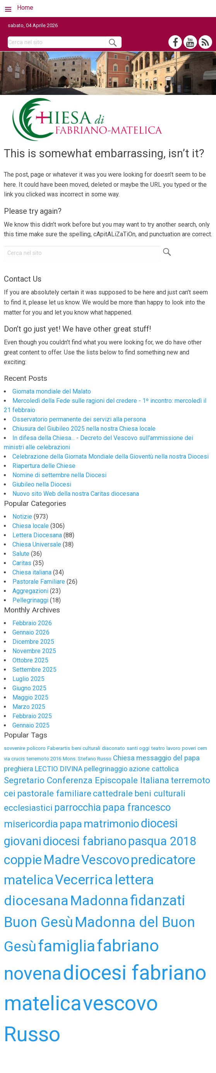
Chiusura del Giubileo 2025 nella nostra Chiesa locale (84, 428)
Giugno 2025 (29, 688)
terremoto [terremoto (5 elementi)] (190, 780)
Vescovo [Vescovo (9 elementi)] (105, 859)
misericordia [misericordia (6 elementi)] (31, 824)
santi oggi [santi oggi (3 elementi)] (138, 748)
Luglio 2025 (28, 679)
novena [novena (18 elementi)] (33, 973)
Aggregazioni (30, 591)
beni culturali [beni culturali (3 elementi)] (86, 748)
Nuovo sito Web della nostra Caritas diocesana (75, 493)
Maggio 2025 (30, 697)
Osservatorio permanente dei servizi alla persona (79, 419)
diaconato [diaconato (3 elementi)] (113, 748)
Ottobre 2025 (30, 660)
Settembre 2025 (34, 669)
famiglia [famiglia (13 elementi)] (66, 946)
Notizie (22, 516)
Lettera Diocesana (37, 535)
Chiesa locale (30, 526)
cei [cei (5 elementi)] (9, 793)
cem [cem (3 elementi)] (202, 748)
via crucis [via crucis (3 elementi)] (14, 759)
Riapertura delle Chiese (43, 465)
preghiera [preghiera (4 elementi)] (18, 769)
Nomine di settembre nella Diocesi (59, 475)
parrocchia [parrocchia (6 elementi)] (77, 807)
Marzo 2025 (28, 706)
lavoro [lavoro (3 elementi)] (173, 748)
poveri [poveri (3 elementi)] (189, 748)
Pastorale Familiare (38, 581)
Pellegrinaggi (30, 600)
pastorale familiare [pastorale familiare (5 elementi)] (54, 793)
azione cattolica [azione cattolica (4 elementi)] (154, 769)
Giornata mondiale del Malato (51, 391)
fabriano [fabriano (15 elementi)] (128, 945)
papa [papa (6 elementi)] (71, 824)
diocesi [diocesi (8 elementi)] (159, 823)
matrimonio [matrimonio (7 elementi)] (111, 823)
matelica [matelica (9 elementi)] (28, 879)
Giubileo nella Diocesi (41, 484)
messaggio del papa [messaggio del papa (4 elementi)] (168, 758)
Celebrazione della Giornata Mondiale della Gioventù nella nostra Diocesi (110, 456)
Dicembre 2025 (33, 641)
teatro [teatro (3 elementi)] (158, 748)
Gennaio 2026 (31, 632)
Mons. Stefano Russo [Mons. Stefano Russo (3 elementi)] (87, 759)
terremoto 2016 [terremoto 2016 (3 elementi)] (43, 759)
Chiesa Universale (36, 544)
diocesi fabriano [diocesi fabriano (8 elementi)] (85, 841)
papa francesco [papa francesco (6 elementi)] (137, 807)
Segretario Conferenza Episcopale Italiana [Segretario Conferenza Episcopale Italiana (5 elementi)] (86, 780)
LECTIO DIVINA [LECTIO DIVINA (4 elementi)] (58, 769)
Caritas (21, 563)
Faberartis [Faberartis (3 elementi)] (58, 748)
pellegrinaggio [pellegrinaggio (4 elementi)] (105, 769)
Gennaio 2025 (31, 725)
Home (25, 7)
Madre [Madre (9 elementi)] (61, 859)
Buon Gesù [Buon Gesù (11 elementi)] (38, 922)
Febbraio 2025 (32, 716)
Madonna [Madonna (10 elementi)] (99, 900)
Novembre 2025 (34, 651)
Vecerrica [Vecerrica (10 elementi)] (84, 880)
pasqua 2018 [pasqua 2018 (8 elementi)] (162, 841)
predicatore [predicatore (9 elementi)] (163, 859)
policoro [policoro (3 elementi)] (36, 748)
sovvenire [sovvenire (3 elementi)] (14, 748)
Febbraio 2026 (32, 623)
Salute (20, 553)
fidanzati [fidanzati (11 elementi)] (157, 900)
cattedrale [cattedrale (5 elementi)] (113, 793)
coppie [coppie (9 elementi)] (23, 859)
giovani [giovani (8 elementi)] (22, 841)
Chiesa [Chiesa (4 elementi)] (124, 758)
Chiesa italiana (31, 572)
